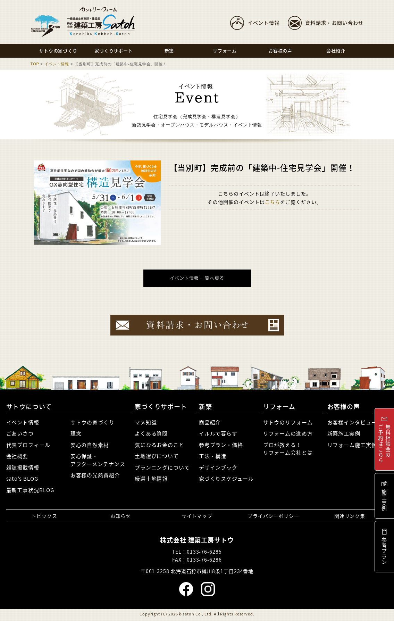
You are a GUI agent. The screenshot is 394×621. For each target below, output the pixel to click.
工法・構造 (213, 456)
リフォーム (279, 406)
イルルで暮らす (218, 433)
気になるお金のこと (159, 445)
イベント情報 (263, 22)
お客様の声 (343, 406)
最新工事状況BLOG (30, 490)
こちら (272, 201)
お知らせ (120, 515)
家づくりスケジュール (226, 478)
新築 (205, 406)
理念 (76, 433)
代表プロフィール (28, 445)
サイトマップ (197, 515)
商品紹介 (210, 422)
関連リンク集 (349, 515)
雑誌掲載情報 (22, 467)
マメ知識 (146, 422)
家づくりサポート (161, 406)
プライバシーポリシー (273, 515)
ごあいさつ (20, 433)
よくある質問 (151, 433)
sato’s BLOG (22, 478)
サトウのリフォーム (288, 422)
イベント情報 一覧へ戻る (197, 277)
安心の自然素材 (89, 445)
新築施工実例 (343, 433)
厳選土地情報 (151, 478)
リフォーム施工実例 (352, 445)
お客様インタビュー (352, 422)
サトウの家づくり (92, 422)
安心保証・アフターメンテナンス (97, 460)
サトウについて (29, 406)
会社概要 (17, 456)
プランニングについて (162, 467)
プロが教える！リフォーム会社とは (288, 449)
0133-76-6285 (204, 551)
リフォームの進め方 (288, 433)
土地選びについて (157, 456)
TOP (35, 64)
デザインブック (218, 467)
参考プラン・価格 (221, 445)
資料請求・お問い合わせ (334, 22)
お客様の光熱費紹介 (95, 475)
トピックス (44, 515)
